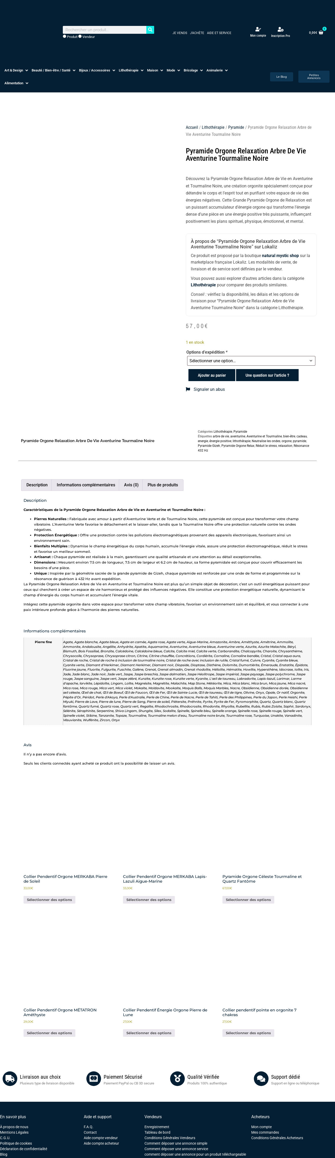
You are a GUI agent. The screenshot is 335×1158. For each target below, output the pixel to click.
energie (203, 441)
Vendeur (86, 37)
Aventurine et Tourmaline (264, 436)
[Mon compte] (258, 29)
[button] (16, 70)
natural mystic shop (280, 255)
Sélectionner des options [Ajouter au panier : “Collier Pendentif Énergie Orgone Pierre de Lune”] (148, 1033)
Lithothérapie (213, 127)
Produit (70, 37)
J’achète (197, 33)
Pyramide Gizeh (209, 446)
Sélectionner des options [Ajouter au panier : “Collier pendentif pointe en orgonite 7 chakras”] (248, 1033)
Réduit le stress (266, 446)
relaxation (285, 446)
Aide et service (219, 33)
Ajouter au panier (212, 375)
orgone (287, 441)
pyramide (299, 441)
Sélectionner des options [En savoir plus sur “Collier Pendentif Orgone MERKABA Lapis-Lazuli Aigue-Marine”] (148, 900)
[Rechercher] (150, 30)
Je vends (179, 33)
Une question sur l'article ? (267, 375)
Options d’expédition (206, 352)
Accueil (192, 127)
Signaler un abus (205, 389)
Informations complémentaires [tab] (86, 484)
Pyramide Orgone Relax (237, 446)
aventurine (237, 436)
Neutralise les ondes (266, 441)
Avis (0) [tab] (131, 484)
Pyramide (236, 127)
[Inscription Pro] (280, 29)
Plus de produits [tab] (163, 484)
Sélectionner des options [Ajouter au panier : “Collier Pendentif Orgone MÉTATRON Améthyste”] (49, 1033)
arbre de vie (221, 436)
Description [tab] (37, 484)
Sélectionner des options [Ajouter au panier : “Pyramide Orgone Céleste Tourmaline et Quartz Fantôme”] (248, 900)
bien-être (289, 436)
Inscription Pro (280, 36)
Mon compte (258, 35)
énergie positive (220, 441)
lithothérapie (241, 441)
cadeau (302, 436)
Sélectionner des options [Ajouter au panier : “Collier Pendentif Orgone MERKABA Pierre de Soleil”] (49, 900)
